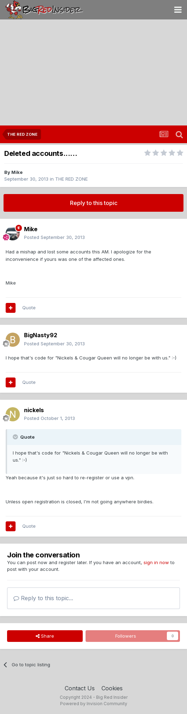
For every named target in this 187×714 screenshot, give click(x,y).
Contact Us (80, 688)
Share (45, 636)
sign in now (156, 562)
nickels (34, 410)
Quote (29, 307)
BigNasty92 (40, 335)
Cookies (112, 688)
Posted (54, 237)
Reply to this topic (93, 202)
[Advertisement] (93, 72)
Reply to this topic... (43, 598)
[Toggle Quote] (16, 437)
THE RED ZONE (71, 179)
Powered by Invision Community (93, 703)
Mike (17, 172)
